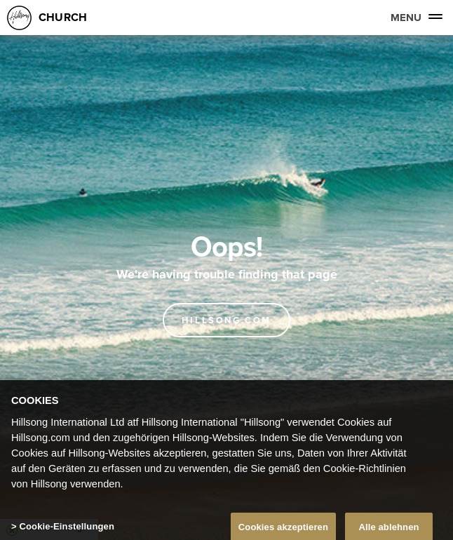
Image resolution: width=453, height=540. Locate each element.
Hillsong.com (226, 320)
